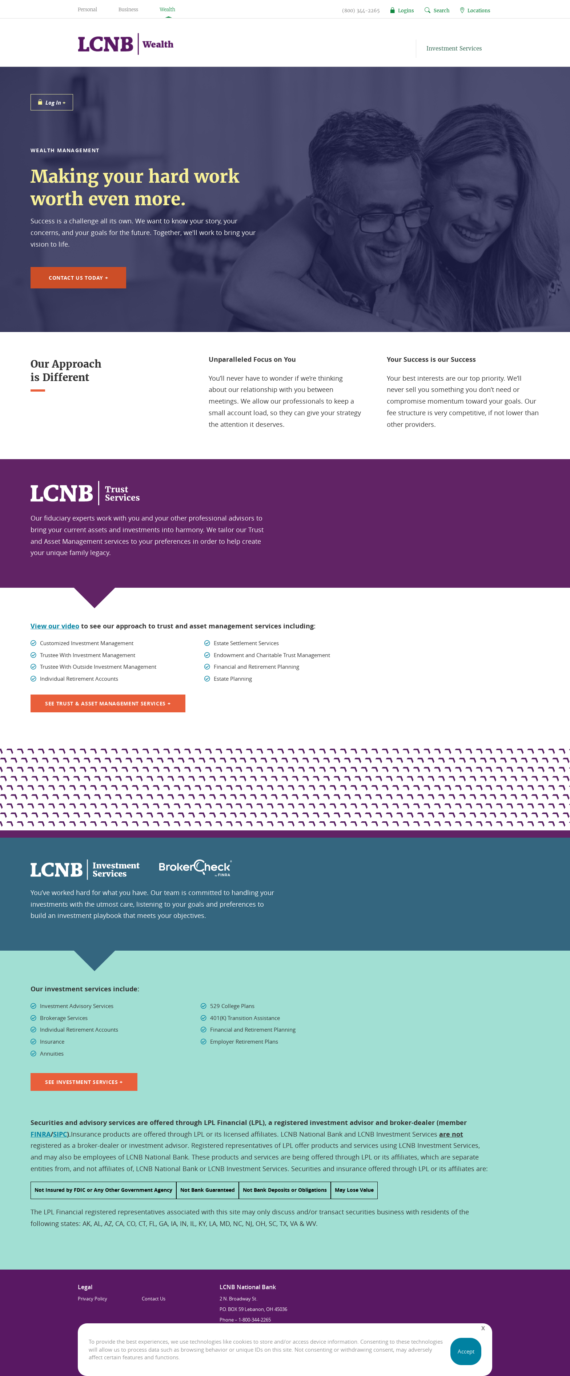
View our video (55, 626)
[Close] (483, 1328)
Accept (466, 1351)
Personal (87, 10)
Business (128, 10)
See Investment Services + (84, 1081)
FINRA (41, 1134)
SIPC (60, 1134)
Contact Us (153, 1298)
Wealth (167, 10)
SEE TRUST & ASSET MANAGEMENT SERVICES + (108, 703)
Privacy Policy (92, 1298)
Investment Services (454, 48)
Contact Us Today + (78, 277)
